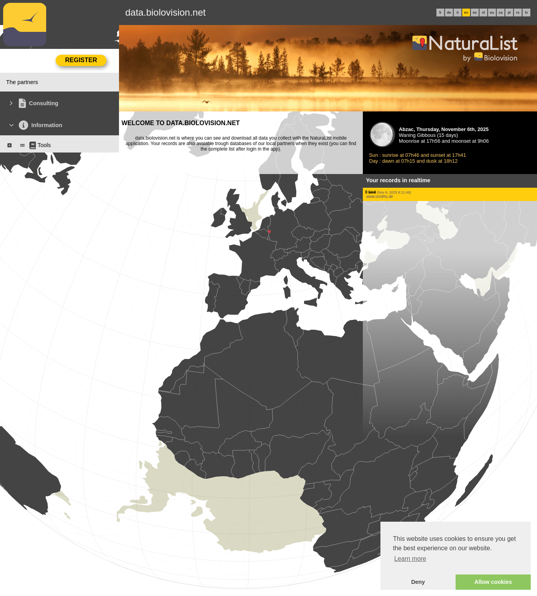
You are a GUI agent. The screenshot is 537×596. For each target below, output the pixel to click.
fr (440, 12)
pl (509, 12)
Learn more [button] (410, 558)
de (449, 12)
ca (501, 12)
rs (517, 12)
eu (492, 12)
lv (526, 12)
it (458, 12)
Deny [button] (418, 582)
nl (483, 12)
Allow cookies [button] (493, 582)
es (475, 12)
